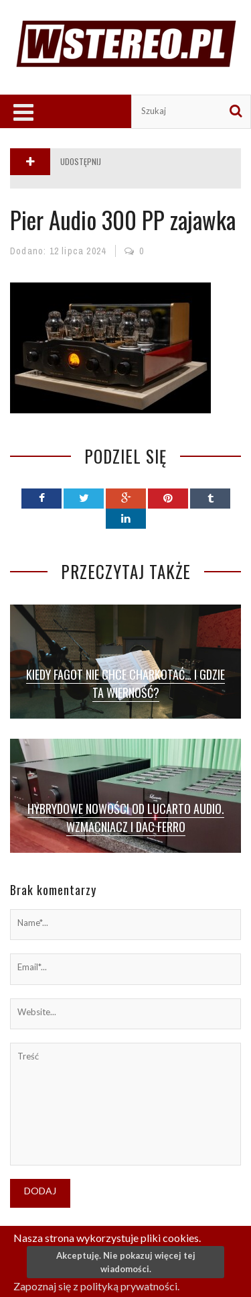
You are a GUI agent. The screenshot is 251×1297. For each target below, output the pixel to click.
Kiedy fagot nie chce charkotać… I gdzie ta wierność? (125, 683)
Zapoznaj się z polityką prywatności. (96, 1286)
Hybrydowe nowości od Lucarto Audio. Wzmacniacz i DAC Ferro (125, 817)
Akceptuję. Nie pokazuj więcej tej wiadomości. (125, 1262)
